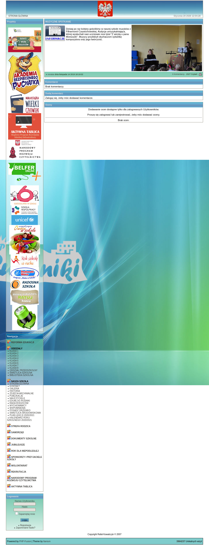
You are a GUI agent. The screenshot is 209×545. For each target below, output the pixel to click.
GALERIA (14, 388)
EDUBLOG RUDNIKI (20, 401)
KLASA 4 (14, 358)
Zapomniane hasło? (25, 528)
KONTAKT (15, 386)
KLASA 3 (14, 356)
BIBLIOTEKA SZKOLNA (21, 375)
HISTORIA (15, 391)
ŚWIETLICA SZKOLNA (21, 373)
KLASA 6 (14, 363)
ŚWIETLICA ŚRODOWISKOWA (25, 413)
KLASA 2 (14, 353)
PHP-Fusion (25, 541)
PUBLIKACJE (16, 396)
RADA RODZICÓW (19, 403)
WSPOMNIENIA (18, 408)
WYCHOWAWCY (18, 405)
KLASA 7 (14, 365)
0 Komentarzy (178, 74)
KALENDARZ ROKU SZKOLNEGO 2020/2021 (19, 418)
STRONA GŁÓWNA (18, 16)
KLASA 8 (14, 368)
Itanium (47, 541)
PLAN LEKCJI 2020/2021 (22, 415)
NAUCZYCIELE (17, 398)
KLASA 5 (14, 360)
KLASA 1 (14, 351)
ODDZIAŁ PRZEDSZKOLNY (24, 370)
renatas (51, 74)
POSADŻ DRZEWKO (20, 410)
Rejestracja (25, 525)
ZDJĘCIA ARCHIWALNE (22, 393)
